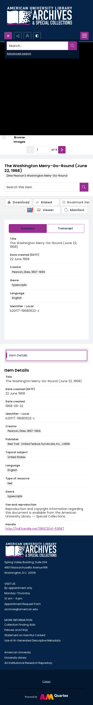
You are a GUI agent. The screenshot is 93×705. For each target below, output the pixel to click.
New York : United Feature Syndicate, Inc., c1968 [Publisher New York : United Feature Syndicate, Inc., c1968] (39, 444)
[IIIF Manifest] (75, 210)
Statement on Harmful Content (24, 635)
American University (17, 652)
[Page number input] (42, 149)
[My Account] (27, 35)
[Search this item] (42, 187)
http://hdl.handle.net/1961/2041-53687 (34, 528)
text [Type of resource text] (10, 483)
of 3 (54, 150)
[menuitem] (46, 681)
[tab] (27, 228)
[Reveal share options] (17, 35)
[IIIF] (30, 210)
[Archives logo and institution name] (39, 16)
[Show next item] (62, 149)
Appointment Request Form (22, 604)
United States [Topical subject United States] (16, 457)
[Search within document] (84, 187)
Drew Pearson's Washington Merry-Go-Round (37, 175)
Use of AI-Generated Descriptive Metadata (32, 640)
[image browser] (16, 139)
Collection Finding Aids (19, 624)
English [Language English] (17, 298)
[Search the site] (37, 46)
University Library (15, 657)
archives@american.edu (21, 609)
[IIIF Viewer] (47, 210)
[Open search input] (8, 35)
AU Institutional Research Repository (28, 663)
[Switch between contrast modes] (37, 35)
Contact (46, 681)
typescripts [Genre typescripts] (19, 285)
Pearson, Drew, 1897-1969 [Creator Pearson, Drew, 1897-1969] (28, 272)
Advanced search (19, 53)
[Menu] (84, 36)
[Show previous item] (30, 149)
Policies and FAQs (16, 630)
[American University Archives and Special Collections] (31, 550)
